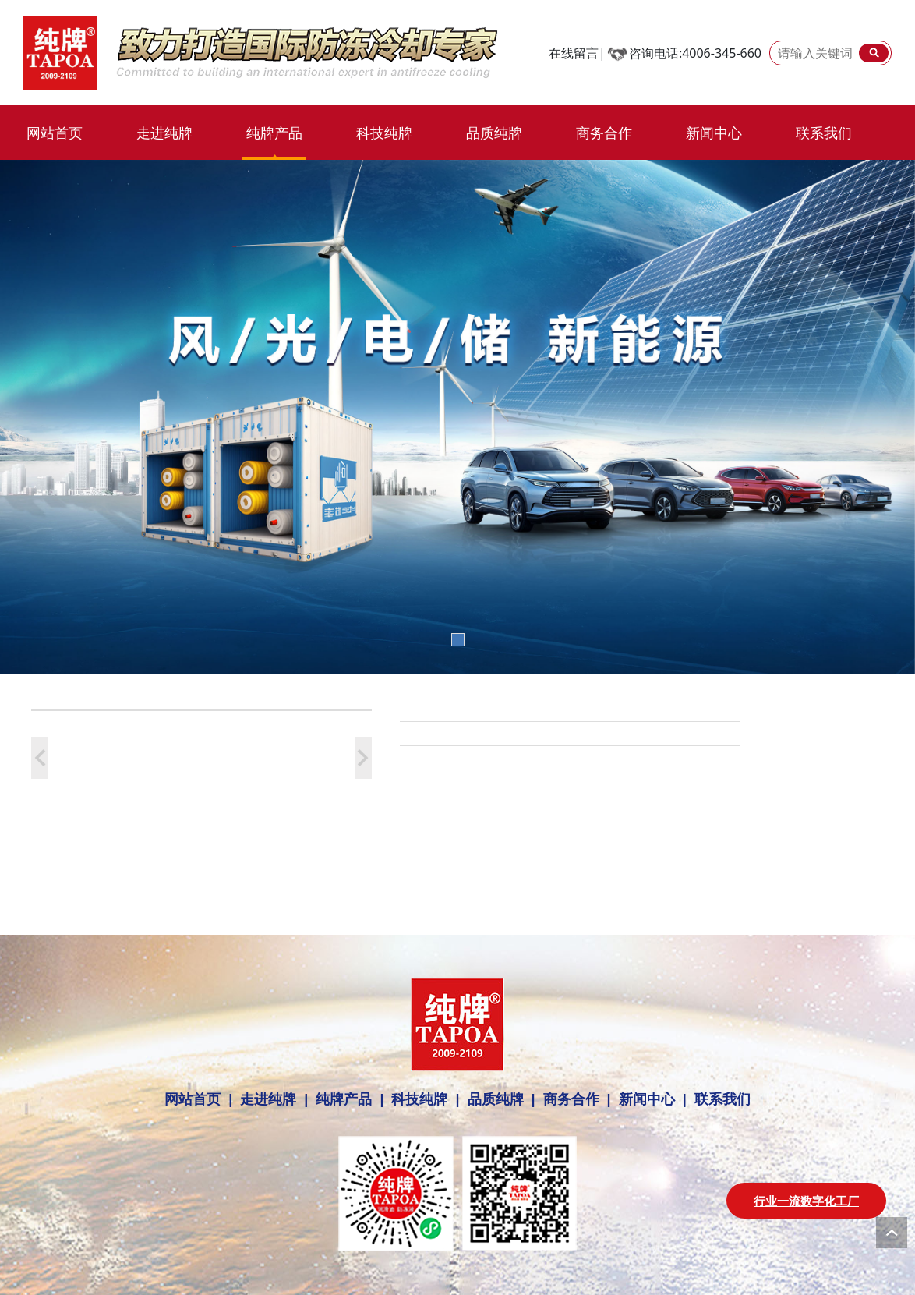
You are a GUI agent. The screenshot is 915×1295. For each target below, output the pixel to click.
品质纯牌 (494, 132)
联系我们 (824, 132)
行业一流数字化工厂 (806, 1200)
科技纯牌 (384, 132)
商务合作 (604, 132)
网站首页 (54, 132)
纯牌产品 (274, 132)
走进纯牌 (164, 132)
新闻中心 (714, 132)
